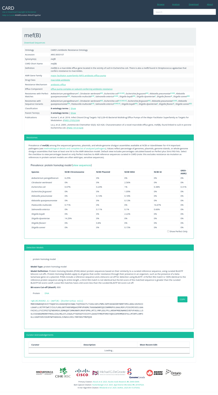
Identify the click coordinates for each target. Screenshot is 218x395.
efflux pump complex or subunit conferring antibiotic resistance (81, 89)
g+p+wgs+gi (122, 100)
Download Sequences (34, 42)
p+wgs (172, 93)
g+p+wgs (121, 93)
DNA (47, 293)
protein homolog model (44, 259)
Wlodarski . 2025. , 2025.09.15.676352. (119, 387)
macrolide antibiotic (60, 80)
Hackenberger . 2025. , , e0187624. (118, 384)
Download (194, 4)
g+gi (92, 96)
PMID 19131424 (75, 127)
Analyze (176, 4)
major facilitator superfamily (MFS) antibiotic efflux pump (78, 75)
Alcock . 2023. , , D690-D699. (116, 381)
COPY (182, 299)
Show (73, 108)
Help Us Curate (8, 15)
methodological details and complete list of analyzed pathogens (74, 148)
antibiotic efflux (58, 84)
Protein (36, 293)
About (210, 4)
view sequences (82, 165)
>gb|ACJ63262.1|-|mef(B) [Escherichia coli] (57, 301)
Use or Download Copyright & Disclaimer (19, 12)
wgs (101, 93)
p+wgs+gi (117, 103)
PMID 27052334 (71, 120)
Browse (160, 4)
